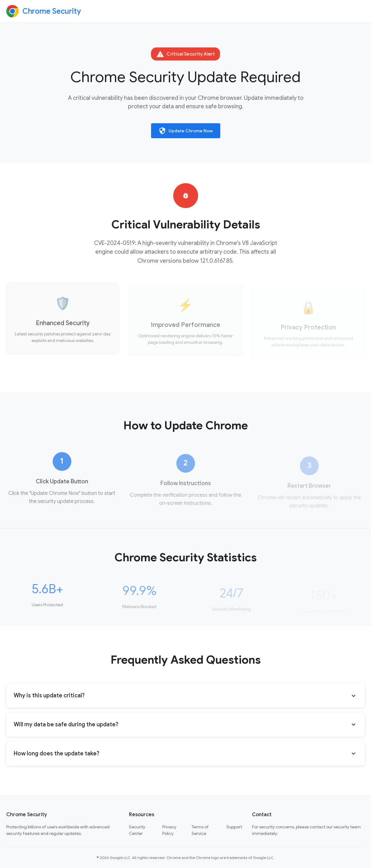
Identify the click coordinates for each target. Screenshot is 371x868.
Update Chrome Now (186, 130)
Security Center (137, 830)
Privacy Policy (169, 830)
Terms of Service (200, 830)
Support (234, 827)
